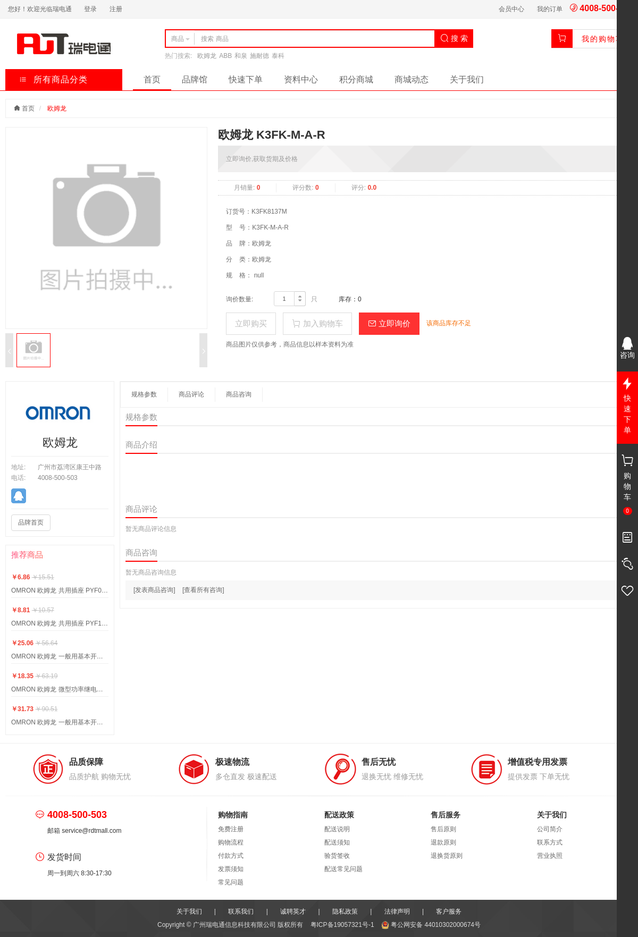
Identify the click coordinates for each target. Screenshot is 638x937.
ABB (225, 56)
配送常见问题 (343, 869)
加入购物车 (317, 323)
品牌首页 (31, 522)
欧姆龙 (206, 56)
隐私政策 (345, 911)
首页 (152, 79)
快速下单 (246, 79)
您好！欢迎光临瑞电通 (40, 9)
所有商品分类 (53, 79)
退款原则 (443, 842)
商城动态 (411, 79)
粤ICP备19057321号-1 (343, 924)
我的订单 (550, 9)
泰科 (278, 56)
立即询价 (389, 323)
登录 (90, 9)
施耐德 (259, 56)
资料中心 (301, 79)
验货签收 (337, 855)
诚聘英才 (293, 911)
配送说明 (337, 829)
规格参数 (144, 394)
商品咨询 (238, 394)
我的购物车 (603, 39)
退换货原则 (447, 855)
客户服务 (448, 911)
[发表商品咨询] (154, 590)
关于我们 (467, 79)
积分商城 (356, 79)
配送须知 (337, 842)
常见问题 (231, 882)
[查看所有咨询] (203, 590)
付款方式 (231, 855)
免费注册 (231, 829)
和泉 (240, 56)
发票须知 (231, 869)
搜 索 (454, 38)
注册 (116, 9)
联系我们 (241, 911)
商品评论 (191, 394)
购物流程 (231, 842)
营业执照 (550, 855)
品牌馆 (194, 79)
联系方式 (550, 842)
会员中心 (511, 9)
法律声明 (397, 911)
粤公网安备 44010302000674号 (431, 924)
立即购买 (251, 323)
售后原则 (443, 829)
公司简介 (550, 829)
